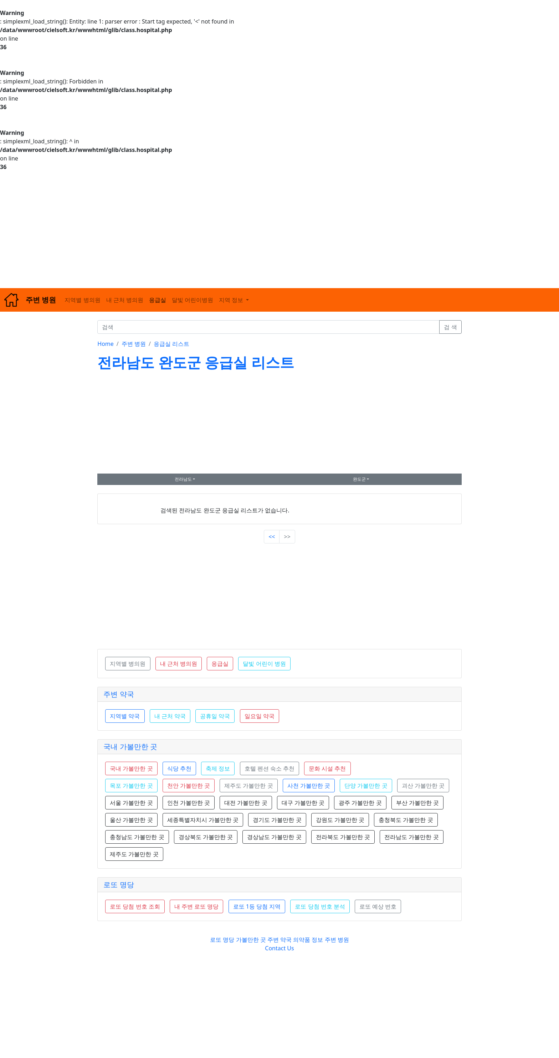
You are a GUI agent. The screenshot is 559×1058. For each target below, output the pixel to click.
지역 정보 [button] (232, 300)
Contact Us (279, 948)
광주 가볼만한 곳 (360, 803)
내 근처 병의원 (124, 300)
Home (105, 344)
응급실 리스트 (171, 344)
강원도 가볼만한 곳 (340, 820)
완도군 (359, 479)
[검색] (268, 327)
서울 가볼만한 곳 (131, 803)
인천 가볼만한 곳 (188, 803)
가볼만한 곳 (251, 940)
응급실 (157, 300)
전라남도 (183, 479)
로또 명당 (118, 884)
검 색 (450, 327)
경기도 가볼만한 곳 (277, 820)
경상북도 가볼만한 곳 (206, 837)
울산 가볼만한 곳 (131, 820)
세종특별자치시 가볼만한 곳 (203, 820)
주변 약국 (118, 694)
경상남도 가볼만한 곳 (274, 837)
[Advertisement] (214, 230)
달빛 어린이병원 (192, 300)
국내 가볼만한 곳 (130, 746)
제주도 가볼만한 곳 (134, 854)
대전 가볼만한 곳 (245, 803)
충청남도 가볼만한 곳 (137, 837)
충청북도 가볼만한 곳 (406, 820)
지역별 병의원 (82, 300)
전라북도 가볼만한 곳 (343, 837)
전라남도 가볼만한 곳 (411, 837)
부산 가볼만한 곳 (417, 803)
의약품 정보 (308, 940)
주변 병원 (134, 344)
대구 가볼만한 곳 (303, 803)
